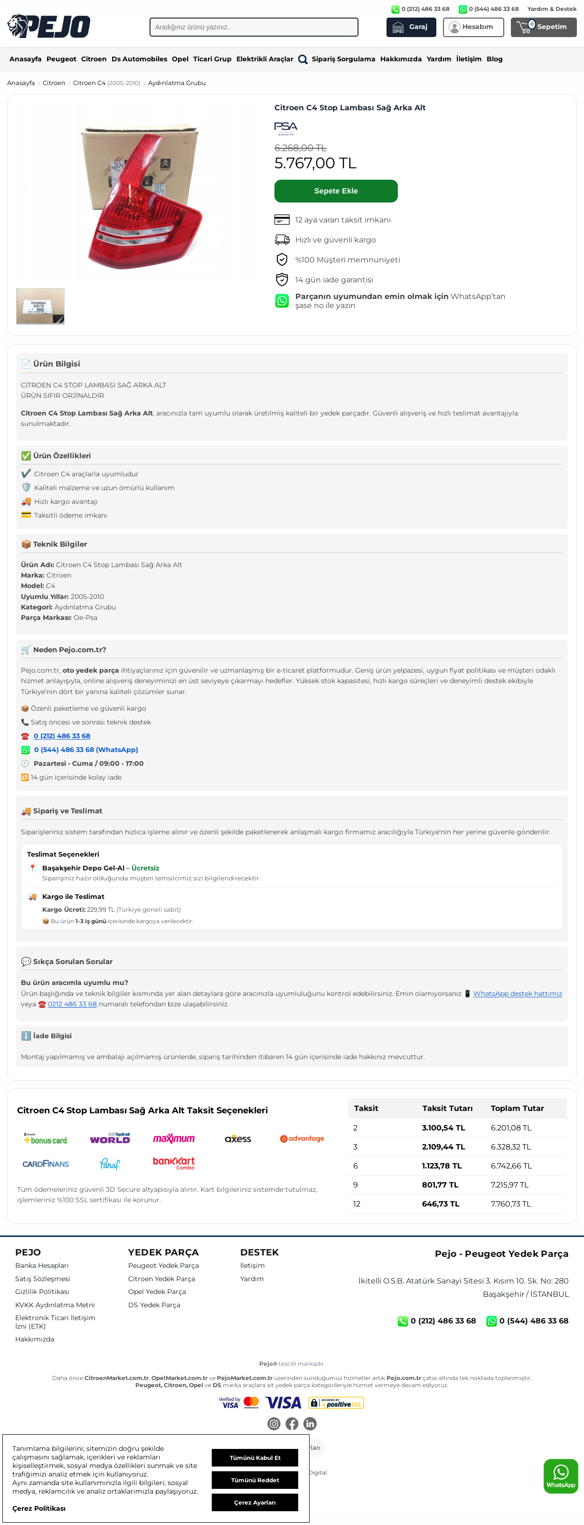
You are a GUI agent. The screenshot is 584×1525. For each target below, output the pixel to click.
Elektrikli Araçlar (264, 59)
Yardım (439, 59)
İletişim (469, 59)
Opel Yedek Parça (157, 1292)
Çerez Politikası (39, 1508)
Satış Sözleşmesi (42, 1279)
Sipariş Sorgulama (337, 59)
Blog (495, 59)
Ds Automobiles (139, 59)
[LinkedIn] (310, 1424)
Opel (180, 59)
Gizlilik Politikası (42, 1292)
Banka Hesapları (42, 1266)
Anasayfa (25, 59)
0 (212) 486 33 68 (62, 736)
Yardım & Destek (552, 8)
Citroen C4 (107, 83)
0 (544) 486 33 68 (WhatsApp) (86, 749)
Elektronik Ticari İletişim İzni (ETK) (55, 1322)
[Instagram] (274, 1424)
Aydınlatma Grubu (177, 83)
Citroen (94, 59)
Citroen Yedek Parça (161, 1279)
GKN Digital (310, 1472)
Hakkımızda (401, 59)
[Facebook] (292, 1424)
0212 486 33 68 (72, 1004)
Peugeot (61, 59)
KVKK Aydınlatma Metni (55, 1305)
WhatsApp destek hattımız (517, 993)
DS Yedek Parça (154, 1305)
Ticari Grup (212, 59)
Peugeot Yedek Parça (163, 1266)
